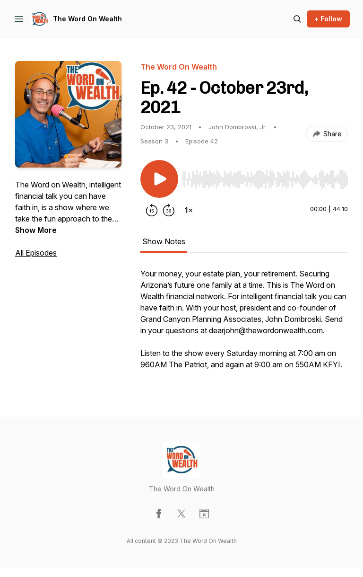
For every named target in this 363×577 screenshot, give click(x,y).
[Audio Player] (265, 176)
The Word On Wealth (87, 19)
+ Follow (328, 19)
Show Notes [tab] (163, 241)
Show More (36, 230)
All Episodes (36, 252)
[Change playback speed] (188, 210)
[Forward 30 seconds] (168, 210)
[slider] (265, 179)
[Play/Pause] (159, 179)
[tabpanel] (244, 324)
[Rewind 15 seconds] (151, 210)
